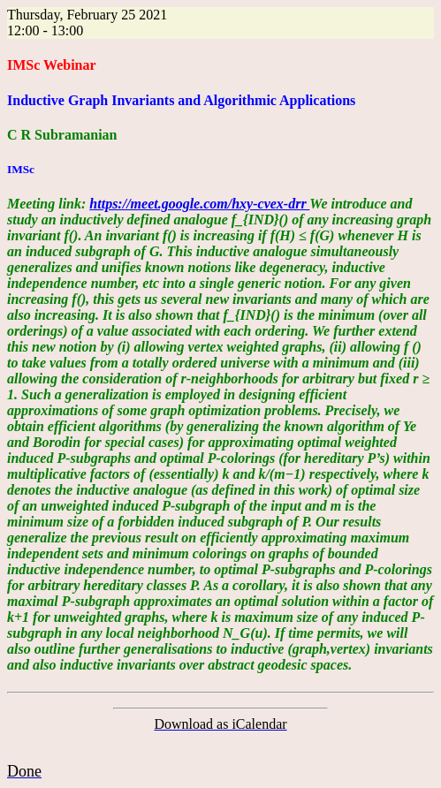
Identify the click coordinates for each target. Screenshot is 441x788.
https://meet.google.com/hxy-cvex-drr (199, 203)
